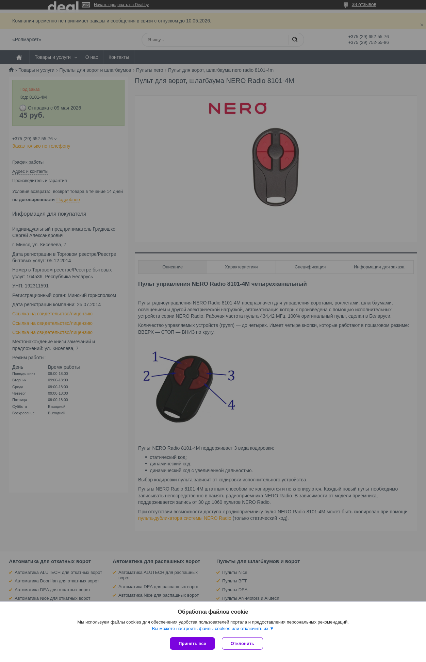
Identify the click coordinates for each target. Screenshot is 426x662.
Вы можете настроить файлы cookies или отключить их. (210, 628)
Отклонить (242, 643)
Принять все (192, 643)
